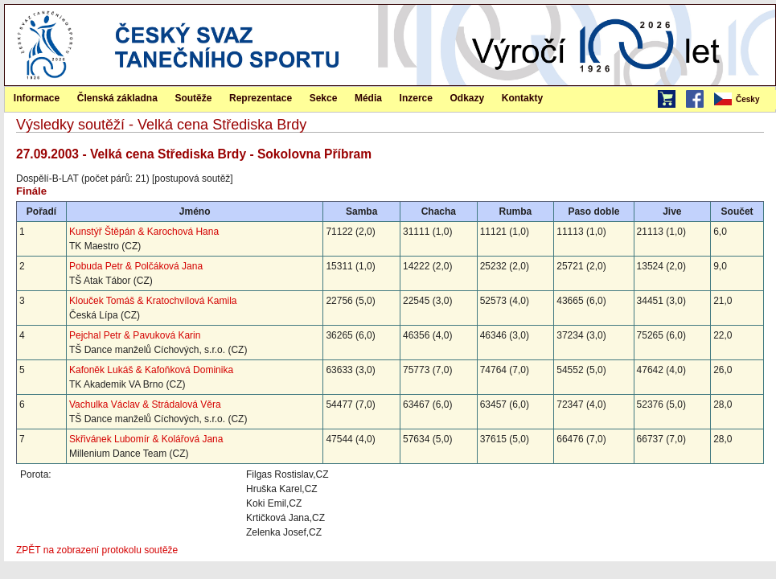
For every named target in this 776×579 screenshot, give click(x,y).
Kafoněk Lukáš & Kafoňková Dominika (151, 370)
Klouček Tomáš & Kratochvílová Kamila (153, 300)
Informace (37, 98)
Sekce (324, 98)
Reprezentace (260, 98)
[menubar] (744, 99)
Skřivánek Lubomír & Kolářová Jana (146, 439)
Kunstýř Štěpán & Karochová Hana (144, 231)
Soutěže (192, 98)
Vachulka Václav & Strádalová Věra (145, 404)
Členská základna (117, 98)
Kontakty (522, 98)
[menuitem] (744, 99)
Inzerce (416, 98)
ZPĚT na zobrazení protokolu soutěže (97, 550)
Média (368, 98)
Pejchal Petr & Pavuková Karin (134, 335)
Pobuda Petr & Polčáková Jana (136, 266)
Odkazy (467, 98)
